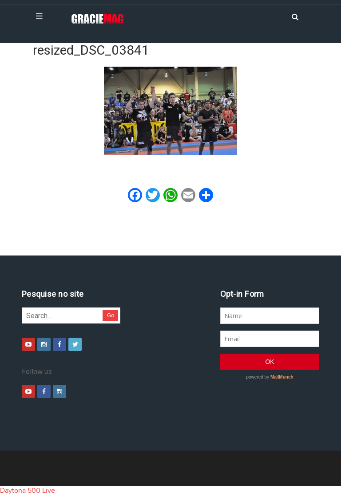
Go (111, 315)
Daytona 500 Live (27, 490)
